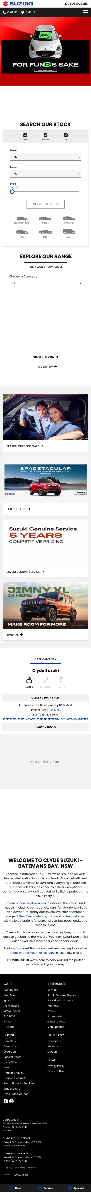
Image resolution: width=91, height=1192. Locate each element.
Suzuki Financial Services (19, 1083)
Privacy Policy (55, 1066)
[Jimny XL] (45, 611)
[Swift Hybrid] (45, 334)
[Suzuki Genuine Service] (45, 549)
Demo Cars (11, 1046)
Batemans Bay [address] (45, 659)
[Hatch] (22, 219)
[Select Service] (45, 683)
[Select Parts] (61, 683)
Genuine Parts (56, 1021)
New (22, 916)
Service (52, 990)
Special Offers (12, 1057)
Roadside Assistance (60, 1000)
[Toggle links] (15, 1175)
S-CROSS (9, 1016)
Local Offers (11, 1062)
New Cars (10, 1041)
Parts (50, 1011)
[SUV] (22, 233)
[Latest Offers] (45, 486)
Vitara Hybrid (12, 1011)
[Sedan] (45, 219)
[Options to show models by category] (45, 283)
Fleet (7, 1067)
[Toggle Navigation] (85, 12)
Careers (52, 1051)
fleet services (56, 948)
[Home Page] (18, 3)
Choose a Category (45, 280)
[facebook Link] (6, 1101)
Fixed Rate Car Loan (16, 1094)
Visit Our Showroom (45, 267)
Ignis (6, 1000)
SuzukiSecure (12, 1088)
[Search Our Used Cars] (45, 423)
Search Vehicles (45, 204)
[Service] (45, 1188)
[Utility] (45, 233)
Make (45, 155)
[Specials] (76, 1188)
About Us (52, 1046)
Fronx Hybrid (11, 1006)
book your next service (39, 953)
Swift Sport (10, 995)
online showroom (33, 903)
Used (69, 916)
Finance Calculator (15, 1078)
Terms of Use (55, 1071)
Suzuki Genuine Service (61, 995)
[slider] (12, 191)
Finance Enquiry (13, 1073)
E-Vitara (9, 1027)
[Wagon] (69, 219)
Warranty (53, 1006)
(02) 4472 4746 (50, 710)
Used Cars (10, 1051)
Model (45, 171)
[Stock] (15, 1188)
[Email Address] (45, 719)
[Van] (69, 233)
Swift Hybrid (11, 990)
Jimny (7, 1021)
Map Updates (55, 1027)
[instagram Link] (11, 1101)
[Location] (29, 683)
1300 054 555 (18, 1145)
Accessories (54, 1016)
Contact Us (54, 1041)
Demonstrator (36, 916)
